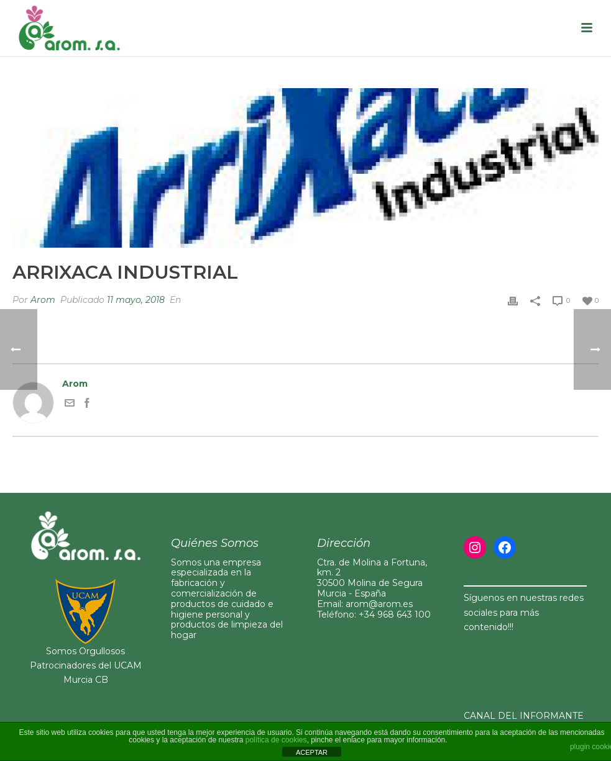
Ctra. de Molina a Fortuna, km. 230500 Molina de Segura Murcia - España (372, 578)
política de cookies (276, 740)
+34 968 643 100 (395, 614)
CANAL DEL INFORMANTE (524, 715)
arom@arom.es (379, 604)
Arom (42, 299)
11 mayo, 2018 (136, 299)
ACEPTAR (312, 752)
